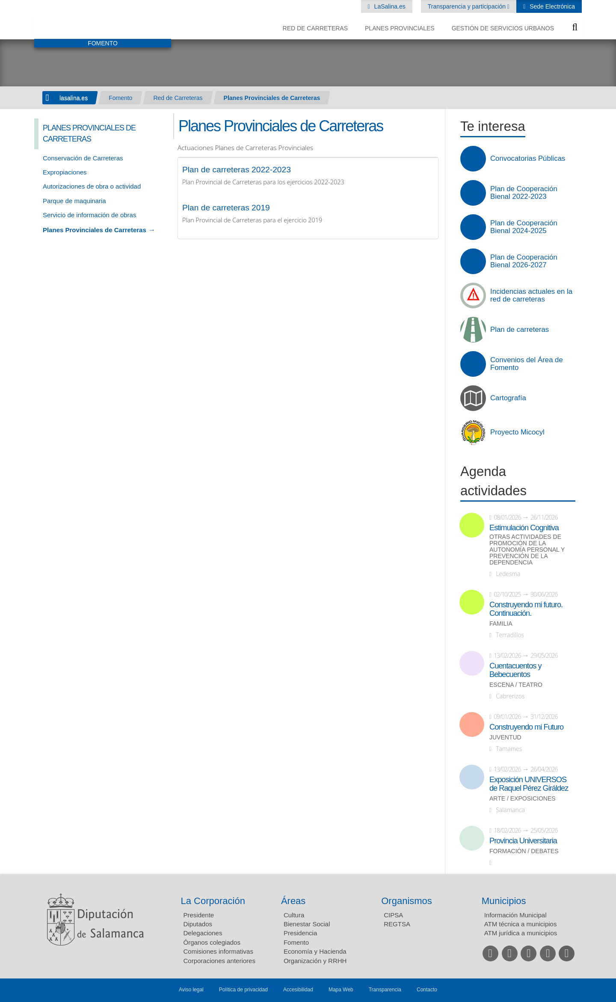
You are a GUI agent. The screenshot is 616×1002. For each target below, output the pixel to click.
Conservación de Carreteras (83, 158)
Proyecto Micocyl (517, 432)
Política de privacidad (243, 990)
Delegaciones (203, 933)
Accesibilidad (298, 990)
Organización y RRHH (315, 960)
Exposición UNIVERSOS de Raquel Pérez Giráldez (528, 783)
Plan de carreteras (519, 330)
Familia (500, 624)
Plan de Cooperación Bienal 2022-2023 (523, 193)
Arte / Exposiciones (522, 798)
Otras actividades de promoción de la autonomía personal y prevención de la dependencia (527, 550)
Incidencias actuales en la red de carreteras (531, 295)
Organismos (406, 901)
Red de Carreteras (315, 28)
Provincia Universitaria (523, 840)
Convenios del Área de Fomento (526, 364)
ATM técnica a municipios (520, 924)
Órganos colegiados (212, 942)
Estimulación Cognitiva (524, 527)
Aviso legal (191, 990)
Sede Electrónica (551, 6)
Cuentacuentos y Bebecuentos (515, 670)
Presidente (199, 915)
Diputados (198, 924)
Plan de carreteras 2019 (226, 207)
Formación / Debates (524, 851)
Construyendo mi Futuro (526, 727)
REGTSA (397, 924)
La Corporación (213, 901)
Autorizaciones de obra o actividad (92, 186)
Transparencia (385, 990)
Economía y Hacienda (315, 951)
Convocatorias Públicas (527, 159)
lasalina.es (73, 98)
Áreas (293, 901)
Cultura (294, 915)
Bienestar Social (307, 924)
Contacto (427, 990)
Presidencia (300, 933)
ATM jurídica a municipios (520, 933)
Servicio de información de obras (89, 215)
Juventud (505, 737)
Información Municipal (515, 915)
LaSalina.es (389, 6)
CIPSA (393, 915)
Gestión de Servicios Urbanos (503, 28)
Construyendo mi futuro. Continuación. (526, 609)
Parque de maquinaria (74, 200)
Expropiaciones (65, 172)
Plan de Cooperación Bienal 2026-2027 (523, 261)
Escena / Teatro (515, 685)
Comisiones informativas (218, 951)
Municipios (504, 901)
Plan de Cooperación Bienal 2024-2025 (523, 227)
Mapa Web (341, 990)
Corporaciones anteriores (219, 960)
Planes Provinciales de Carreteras (272, 98)
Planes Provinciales (400, 28)
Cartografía (508, 398)
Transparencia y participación (467, 6)
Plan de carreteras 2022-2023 (236, 169)
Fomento (120, 98)
